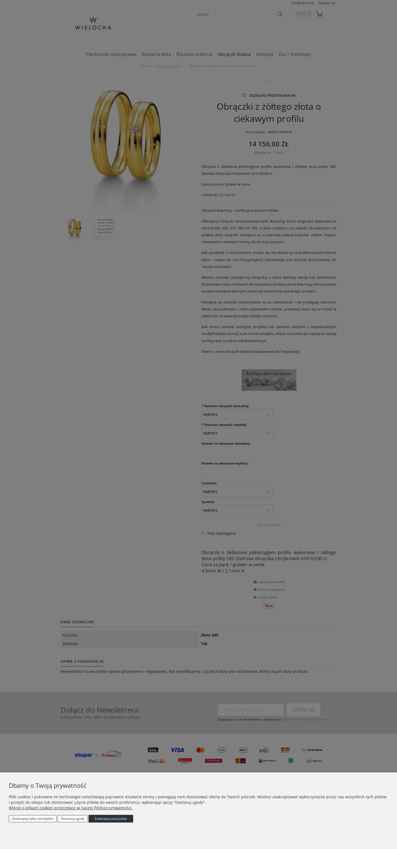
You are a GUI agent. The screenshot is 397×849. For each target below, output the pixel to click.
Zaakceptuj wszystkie (111, 818)
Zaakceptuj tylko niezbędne (32, 818)
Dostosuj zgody (72, 818)
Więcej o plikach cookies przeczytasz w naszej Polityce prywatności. (71, 807)
